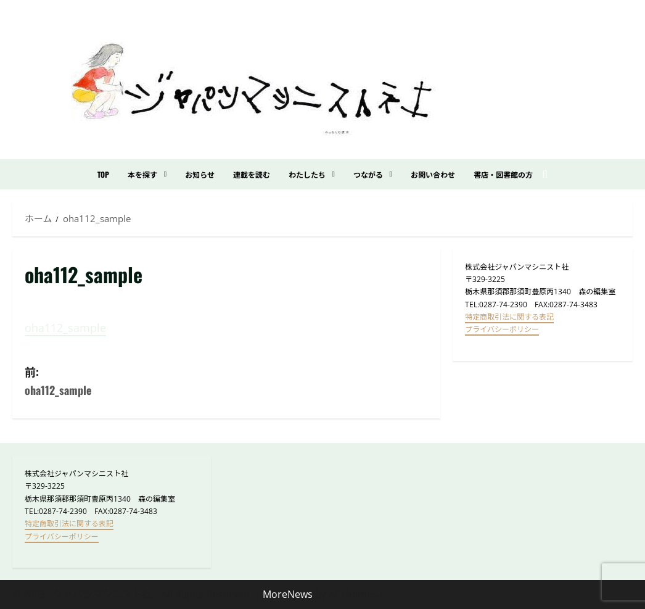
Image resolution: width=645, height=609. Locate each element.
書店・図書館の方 (503, 174)
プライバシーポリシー (502, 329)
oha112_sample (65, 327)
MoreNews (288, 594)
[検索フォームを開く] (545, 174)
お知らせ (200, 174)
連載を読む (251, 174)
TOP (103, 174)
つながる (368, 174)
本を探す (142, 174)
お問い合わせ (433, 174)
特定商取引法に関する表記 (509, 317)
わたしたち (307, 174)
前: (125, 381)
